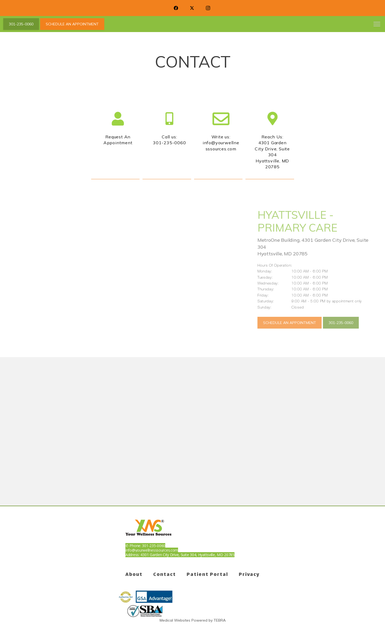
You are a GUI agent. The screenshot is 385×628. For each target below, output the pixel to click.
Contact (164, 575)
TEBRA (220, 620)
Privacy (249, 575)
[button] (377, 24)
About (134, 575)
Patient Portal (207, 575)
